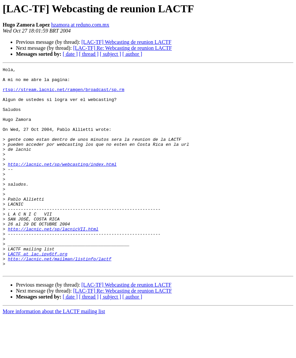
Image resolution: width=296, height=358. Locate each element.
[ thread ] (89, 54)
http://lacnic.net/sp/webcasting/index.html (62, 184)
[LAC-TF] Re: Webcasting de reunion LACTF (122, 48)
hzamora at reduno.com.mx (80, 25)
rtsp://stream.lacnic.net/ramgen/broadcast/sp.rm (63, 94)
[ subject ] (110, 54)
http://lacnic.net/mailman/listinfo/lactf (59, 298)
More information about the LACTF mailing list (54, 352)
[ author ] (132, 54)
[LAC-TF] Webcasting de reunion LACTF (126, 42)
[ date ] (70, 54)
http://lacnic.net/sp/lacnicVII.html (53, 262)
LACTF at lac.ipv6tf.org (37, 292)
